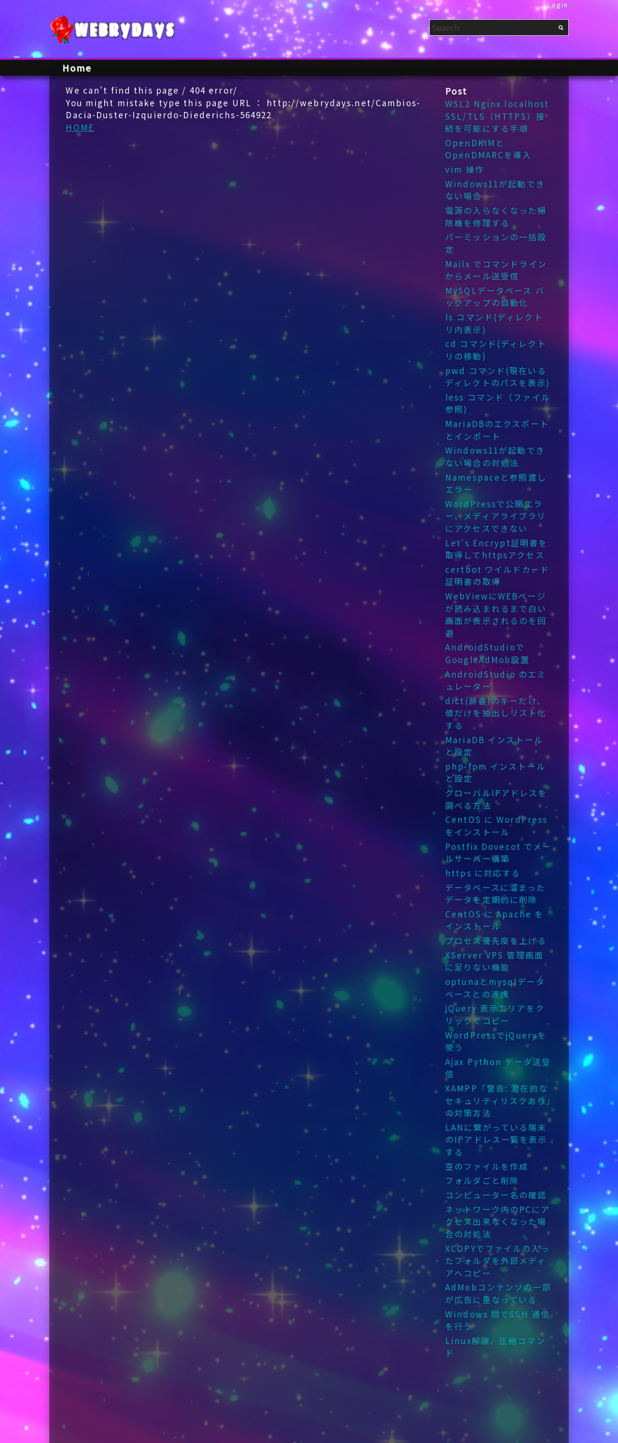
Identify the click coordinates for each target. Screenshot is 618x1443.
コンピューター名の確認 (496, 1195)
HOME (80, 127)
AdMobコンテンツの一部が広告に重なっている (498, 1293)
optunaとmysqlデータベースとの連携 (495, 987)
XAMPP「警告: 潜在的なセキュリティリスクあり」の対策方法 (498, 1100)
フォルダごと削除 (482, 1180)
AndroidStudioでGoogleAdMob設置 (487, 653)
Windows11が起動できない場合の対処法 (495, 456)
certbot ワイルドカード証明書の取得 (497, 575)
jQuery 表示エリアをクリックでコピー (495, 1014)
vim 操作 (464, 169)
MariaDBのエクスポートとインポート (497, 429)
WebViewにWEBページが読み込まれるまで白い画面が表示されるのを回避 (496, 614)
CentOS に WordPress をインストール (496, 825)
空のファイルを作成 (486, 1166)
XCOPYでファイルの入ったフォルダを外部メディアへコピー (497, 1260)
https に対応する (482, 873)
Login (558, 4)
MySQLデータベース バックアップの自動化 (495, 296)
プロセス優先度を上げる (496, 940)
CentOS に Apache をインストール (494, 920)
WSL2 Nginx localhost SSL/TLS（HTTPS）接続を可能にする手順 (497, 115)
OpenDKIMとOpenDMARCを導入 (488, 149)
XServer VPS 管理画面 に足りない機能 (494, 961)
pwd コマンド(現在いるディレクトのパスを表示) (497, 376)
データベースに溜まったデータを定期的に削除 (495, 893)
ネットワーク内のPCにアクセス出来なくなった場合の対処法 (497, 1221)
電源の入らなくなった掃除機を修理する (496, 216)
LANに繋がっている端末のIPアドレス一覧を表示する (496, 1139)
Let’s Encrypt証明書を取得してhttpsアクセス (496, 549)
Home (76, 67)
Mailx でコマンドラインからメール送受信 (496, 270)
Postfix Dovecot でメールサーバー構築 (498, 852)
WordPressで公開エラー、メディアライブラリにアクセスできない (495, 516)
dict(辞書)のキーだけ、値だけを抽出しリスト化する (496, 712)
